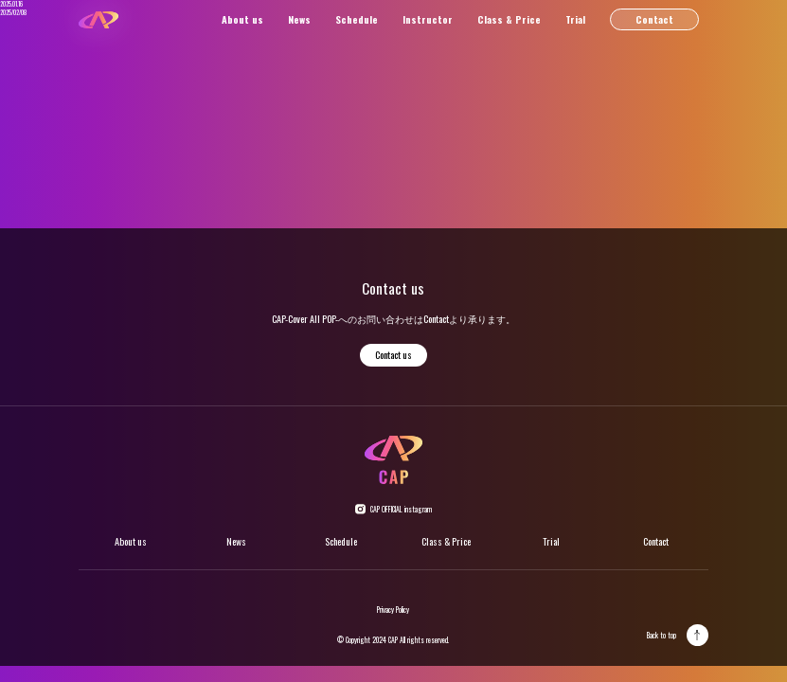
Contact (654, 19)
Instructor (427, 19)
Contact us (393, 355)
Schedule (356, 19)
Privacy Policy (393, 609)
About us (242, 19)
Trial (575, 19)
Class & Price (509, 19)
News (299, 19)
